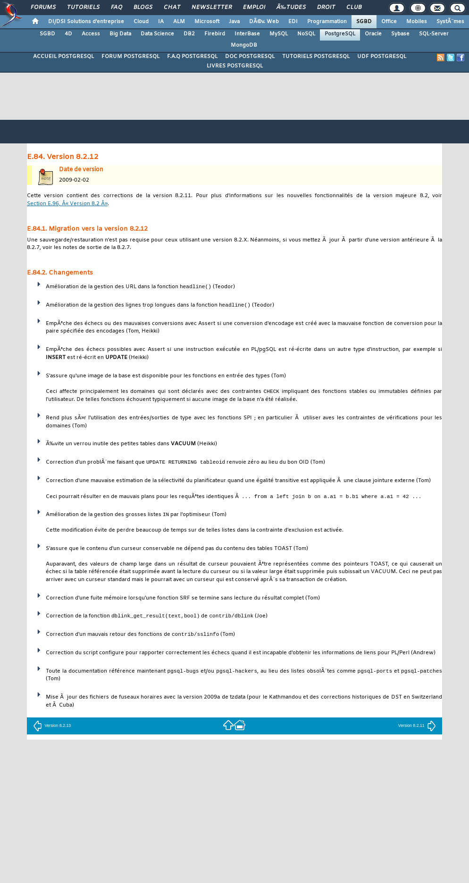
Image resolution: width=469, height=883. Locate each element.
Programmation (327, 21)
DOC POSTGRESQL (250, 56)
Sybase (400, 34)
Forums (43, 7)
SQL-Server (434, 34)
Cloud (141, 21)
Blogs (143, 7)
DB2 (189, 34)
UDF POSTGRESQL (381, 56)
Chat (172, 7)
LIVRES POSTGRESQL (235, 66)
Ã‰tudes (291, 7)
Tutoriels (83, 7)
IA (161, 21)
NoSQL (306, 34)
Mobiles (416, 21)
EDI (293, 21)
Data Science (157, 34)
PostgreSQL (340, 34)
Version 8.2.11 (417, 726)
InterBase (247, 34)
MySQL (278, 34)
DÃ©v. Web (264, 21)
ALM (179, 21)
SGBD (364, 21)
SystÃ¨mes (450, 21)
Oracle (373, 34)
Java (234, 21)
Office (389, 21)
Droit (326, 7)
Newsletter (212, 7)
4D (68, 34)
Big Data (120, 34)
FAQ (116, 7)
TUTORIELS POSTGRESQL (316, 56)
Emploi (254, 7)
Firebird (214, 34)
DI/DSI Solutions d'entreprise (86, 21)
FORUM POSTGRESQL (130, 56)
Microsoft (206, 21)
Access (91, 34)
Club (353, 7)
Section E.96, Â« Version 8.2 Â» (67, 204)
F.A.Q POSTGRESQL (192, 56)
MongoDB (244, 45)
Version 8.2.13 (52, 726)
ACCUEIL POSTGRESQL (63, 56)
